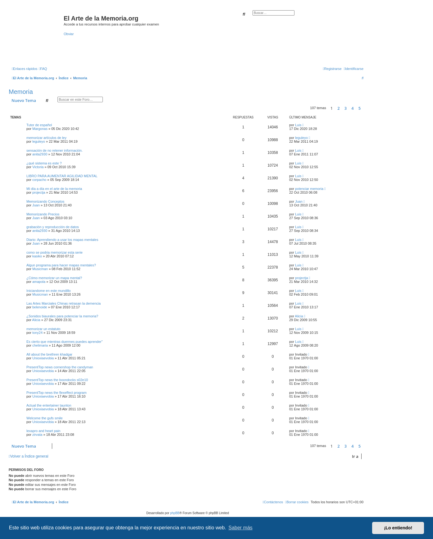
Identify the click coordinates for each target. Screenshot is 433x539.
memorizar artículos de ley (46, 138)
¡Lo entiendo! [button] (398, 527)
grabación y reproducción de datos (52, 227)
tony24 (37, 332)
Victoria (37, 167)
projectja (38, 192)
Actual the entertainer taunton (48, 405)
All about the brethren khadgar (49, 354)
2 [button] (338, 108)
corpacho (39, 180)
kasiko (37, 256)
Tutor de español (39, 125)
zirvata (37, 434)
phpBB (175, 513)
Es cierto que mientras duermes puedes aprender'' (64, 341)
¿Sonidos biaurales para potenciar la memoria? (62, 316)
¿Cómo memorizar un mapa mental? (54, 278)
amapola (38, 281)
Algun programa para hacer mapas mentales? (61, 265)
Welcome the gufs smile (44, 418)
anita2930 (39, 154)
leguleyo (38, 141)
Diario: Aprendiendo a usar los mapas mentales (62, 240)
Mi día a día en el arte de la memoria (54, 189)
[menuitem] (43, 69)
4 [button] (352, 108)
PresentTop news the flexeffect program (56, 392)
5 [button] (359, 108)
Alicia (36, 320)
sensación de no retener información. (54, 150)
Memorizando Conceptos (45, 201)
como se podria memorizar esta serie (54, 252)
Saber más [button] (241, 527)
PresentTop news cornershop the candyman (59, 367)
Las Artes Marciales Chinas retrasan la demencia (63, 303)
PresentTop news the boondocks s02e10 (57, 380)
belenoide (39, 307)
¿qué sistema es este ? (44, 163)
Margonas (40, 129)
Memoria (21, 91)
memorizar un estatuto (43, 329)
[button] (365, 108)
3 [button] (345, 108)
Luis (298, 125)
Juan (36, 205)
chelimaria (40, 345)
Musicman (40, 269)
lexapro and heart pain (43, 431)
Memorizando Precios (42, 214)
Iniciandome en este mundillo (48, 291)
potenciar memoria (309, 189)
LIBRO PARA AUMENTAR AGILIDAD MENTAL (62, 176)
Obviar (69, 34)
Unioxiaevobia (43, 358)
